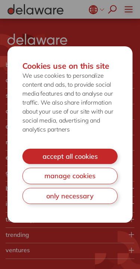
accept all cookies (70, 156)
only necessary (70, 196)
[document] (70, 134)
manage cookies (70, 175)
